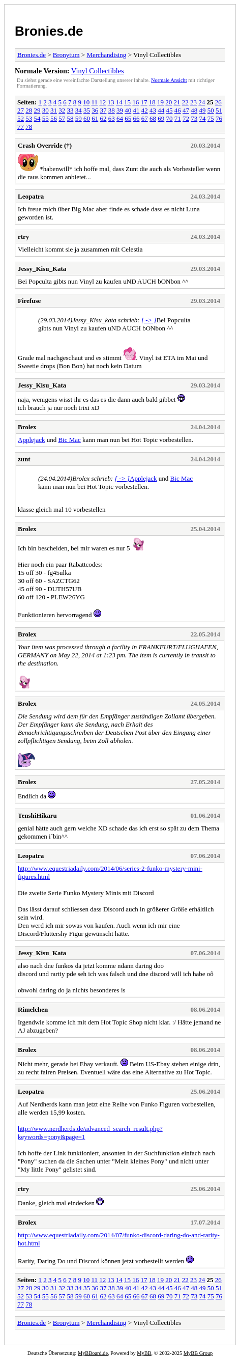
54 (37, 118)
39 (119, 110)
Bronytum (66, 55)
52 (20, 118)
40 (128, 110)
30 (45, 110)
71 (177, 118)
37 (103, 110)
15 (127, 102)
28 (28, 110)
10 (86, 102)
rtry (23, 236)
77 (20, 126)
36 (95, 110)
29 (37, 110)
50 (210, 110)
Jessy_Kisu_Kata (42, 268)
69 (161, 118)
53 (28, 118)
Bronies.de (49, 31)
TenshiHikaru (37, 815)
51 (219, 110)
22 (185, 102)
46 (177, 110)
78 (28, 126)
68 (152, 118)
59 (78, 118)
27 (20, 110)
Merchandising (106, 55)
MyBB (144, 1353)
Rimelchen (33, 1009)
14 (119, 102)
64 (119, 118)
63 (111, 118)
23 (193, 102)
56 (53, 118)
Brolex (27, 427)
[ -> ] (149, 320)
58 (70, 118)
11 (95, 102)
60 (86, 118)
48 (194, 110)
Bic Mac (69, 439)
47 (186, 110)
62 (103, 118)
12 (102, 102)
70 (169, 118)
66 (136, 118)
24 (201, 102)
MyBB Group (198, 1353)
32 (61, 110)
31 (53, 110)
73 (194, 118)
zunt (24, 459)
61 (95, 118)
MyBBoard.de (93, 1353)
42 (144, 110)
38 (111, 110)
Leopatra (31, 196)
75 (210, 118)
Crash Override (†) (45, 145)
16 (135, 102)
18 (152, 102)
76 (219, 118)
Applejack (31, 439)
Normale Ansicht (169, 80)
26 (218, 102)
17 (144, 102)
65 (128, 118)
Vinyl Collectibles (97, 71)
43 (152, 110)
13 (111, 102)
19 (160, 102)
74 (202, 118)
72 (186, 118)
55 (45, 118)
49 (202, 110)
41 (136, 110)
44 (161, 110)
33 (70, 110)
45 (169, 110)
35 (86, 110)
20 (168, 102)
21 (177, 102)
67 (144, 118)
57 (61, 118)
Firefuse (29, 300)
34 (78, 110)
